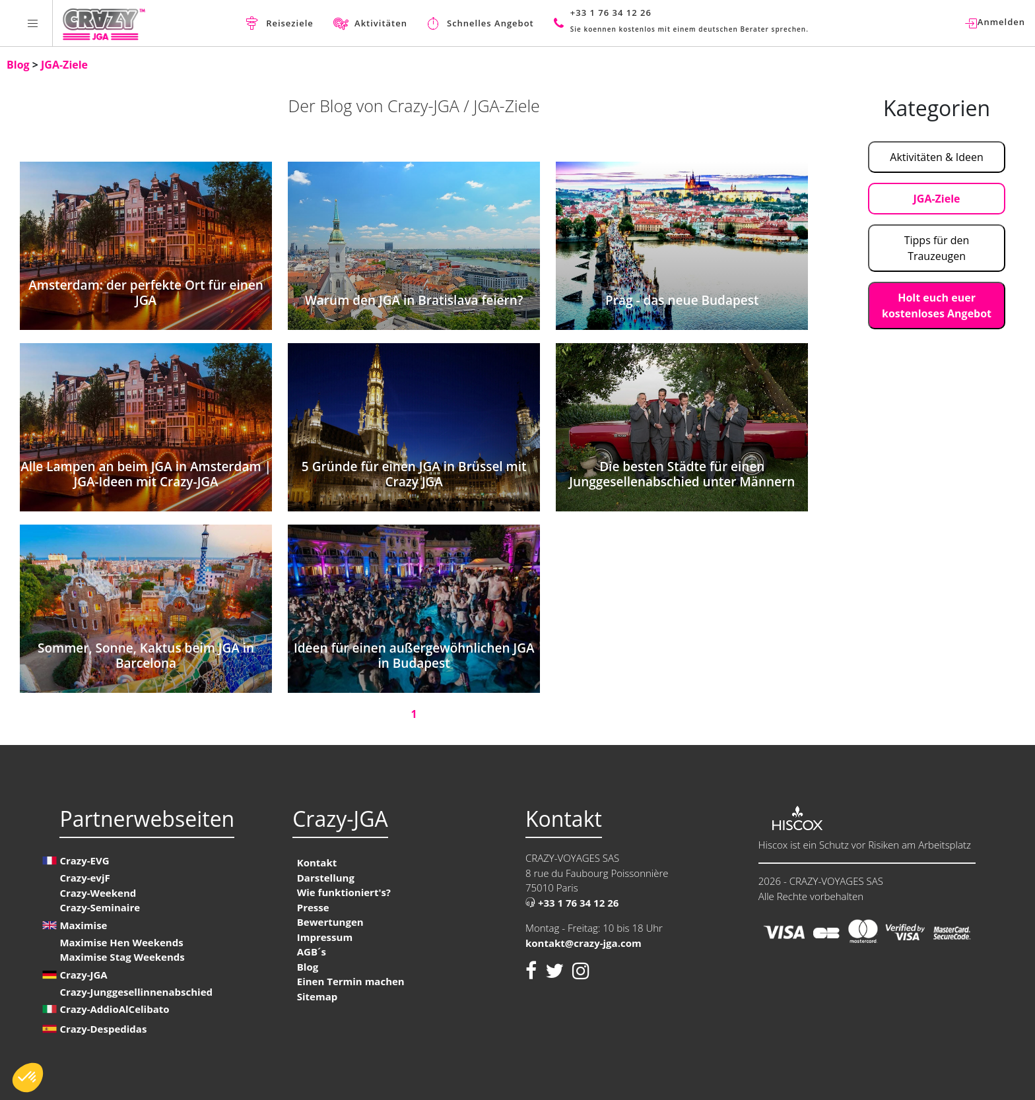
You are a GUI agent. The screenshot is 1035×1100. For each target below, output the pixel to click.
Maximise (83, 925)
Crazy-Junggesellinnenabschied (136, 991)
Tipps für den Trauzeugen (937, 248)
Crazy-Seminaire (99, 907)
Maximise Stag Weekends (121, 956)
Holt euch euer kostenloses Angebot (936, 305)
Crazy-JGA (83, 974)
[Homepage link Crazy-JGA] (104, 23)
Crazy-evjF (84, 877)
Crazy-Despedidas (103, 1028)
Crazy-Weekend (97, 892)
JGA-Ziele (64, 64)
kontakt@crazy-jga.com (583, 943)
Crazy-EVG (84, 860)
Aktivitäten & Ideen (936, 157)
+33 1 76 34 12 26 (571, 902)
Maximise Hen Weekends (121, 942)
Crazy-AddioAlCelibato (114, 1009)
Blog (19, 64)
